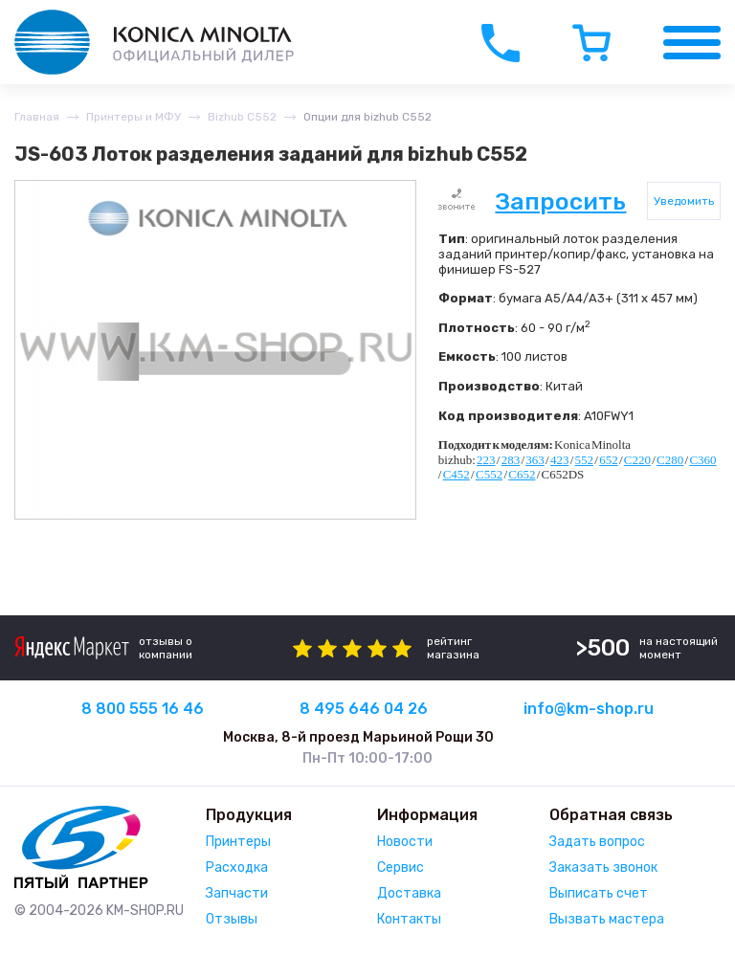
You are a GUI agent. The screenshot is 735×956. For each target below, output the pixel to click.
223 (486, 460)
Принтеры (238, 842)
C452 (456, 474)
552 (584, 460)
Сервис (400, 867)
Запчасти (237, 893)
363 (535, 460)
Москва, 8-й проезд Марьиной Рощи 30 (358, 737)
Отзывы (231, 919)
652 (608, 460)
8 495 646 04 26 (364, 709)
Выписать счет (598, 893)
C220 (637, 460)
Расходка (237, 867)
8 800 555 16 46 (142, 709)
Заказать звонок (603, 867)
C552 (489, 474)
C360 (702, 460)
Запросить (560, 201)
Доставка (409, 893)
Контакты (409, 919)
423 (559, 460)
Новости (405, 842)
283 (511, 460)
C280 (670, 460)
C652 (521, 474)
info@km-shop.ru (588, 709)
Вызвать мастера (606, 919)
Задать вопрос (597, 842)
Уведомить (684, 201)
